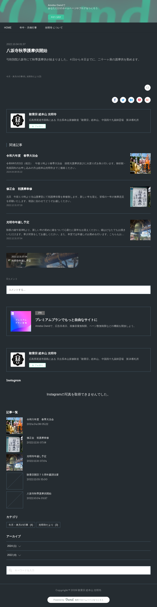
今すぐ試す (56, 17)
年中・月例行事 (28, 27)
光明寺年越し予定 (17, 222)
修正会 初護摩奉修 (19, 188)
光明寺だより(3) (34, 76)
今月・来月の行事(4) (15, 76)
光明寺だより (48, 524)
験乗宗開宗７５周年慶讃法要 (43, 474)
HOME (7, 27)
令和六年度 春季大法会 (22, 155)
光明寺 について (54, 27)
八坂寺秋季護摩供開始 (39, 493)
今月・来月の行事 (21, 524)
